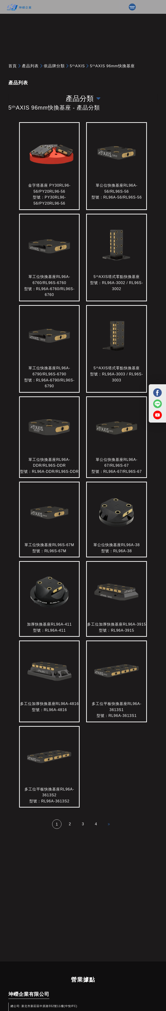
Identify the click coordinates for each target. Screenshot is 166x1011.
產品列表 (30, 66)
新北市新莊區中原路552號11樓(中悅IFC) (49, 1006)
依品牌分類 (54, 66)
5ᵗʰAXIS (77, 66)
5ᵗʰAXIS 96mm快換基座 (112, 66)
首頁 (12, 66)
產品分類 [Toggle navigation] (83, 98)
